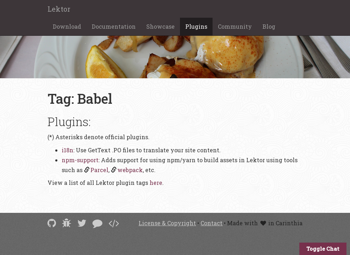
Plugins (196, 26)
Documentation (114, 26)
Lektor (58, 8)
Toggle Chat (322, 248)
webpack (130, 170)
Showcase (160, 26)
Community (235, 26)
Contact (211, 223)
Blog (268, 26)
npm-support (80, 160)
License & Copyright (167, 223)
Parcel (99, 170)
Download (67, 26)
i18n (67, 150)
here (155, 182)
